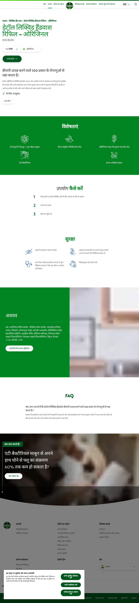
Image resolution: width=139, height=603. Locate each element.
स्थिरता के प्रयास (63, 545)
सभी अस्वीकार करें (70, 584)
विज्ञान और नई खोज (64, 541)
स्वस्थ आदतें (62, 549)
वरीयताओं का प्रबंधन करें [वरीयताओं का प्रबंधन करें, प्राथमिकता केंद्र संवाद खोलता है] (71, 593)
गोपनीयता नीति (112, 598)
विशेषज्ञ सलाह (79, 4)
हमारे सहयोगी (62, 553)
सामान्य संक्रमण (91, 4)
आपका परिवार (104, 537)
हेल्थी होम (61, 559)
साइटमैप (134, 598)
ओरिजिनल (30, 49)
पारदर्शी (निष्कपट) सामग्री (66, 533)
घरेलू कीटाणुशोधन (22, 529)
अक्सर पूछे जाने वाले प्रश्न (106, 4)
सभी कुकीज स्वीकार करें (71, 577)
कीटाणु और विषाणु (22, 565)
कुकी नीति (124, 598)
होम (44, 4)
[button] (118, 566)
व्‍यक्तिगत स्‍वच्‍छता (22, 533)
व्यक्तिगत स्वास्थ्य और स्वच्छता (109, 533)
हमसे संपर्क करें (87, 598)
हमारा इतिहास (62, 529)
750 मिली (9, 49)
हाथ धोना (7, 101)
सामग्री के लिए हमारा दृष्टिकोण (19, 348)
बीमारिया (19, 569)
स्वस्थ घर (102, 529)
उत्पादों (18, 524)
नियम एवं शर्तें (100, 598)
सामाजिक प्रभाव (63, 537)
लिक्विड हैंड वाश (15, 21)
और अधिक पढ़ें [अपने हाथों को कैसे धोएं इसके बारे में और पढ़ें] (14, 476)
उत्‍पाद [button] (50, 4)
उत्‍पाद (4, 21)
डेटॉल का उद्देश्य (58, 4)
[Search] (136, 4)
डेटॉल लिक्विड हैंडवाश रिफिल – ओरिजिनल (40, 21)
